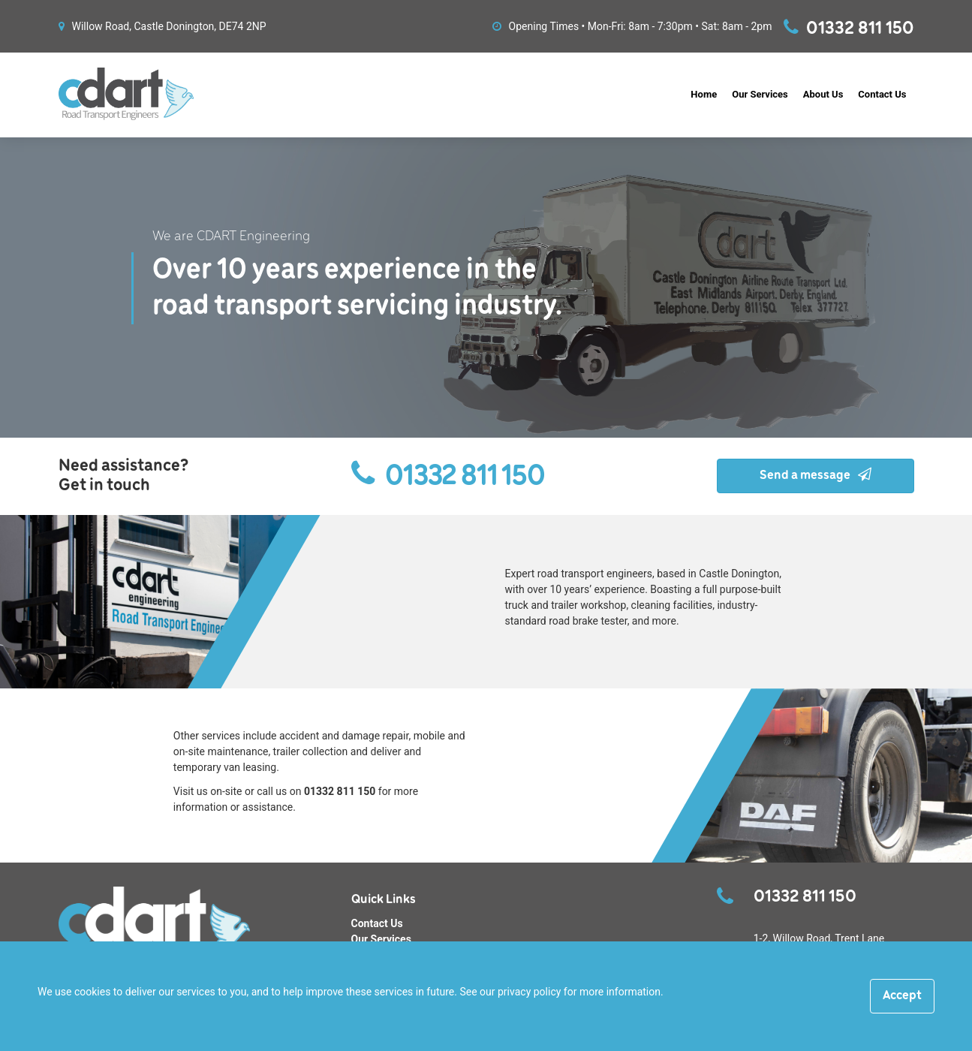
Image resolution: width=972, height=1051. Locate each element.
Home (704, 94)
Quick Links (383, 900)
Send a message (815, 475)
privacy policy (529, 992)
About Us (823, 94)
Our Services (760, 94)
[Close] (902, 996)
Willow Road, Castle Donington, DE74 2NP (162, 26)
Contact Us (882, 94)
